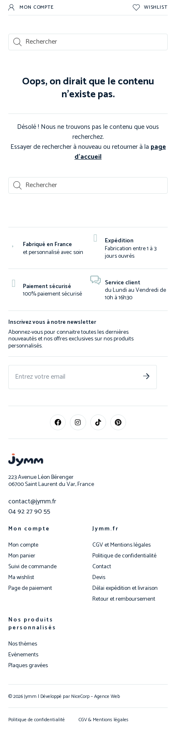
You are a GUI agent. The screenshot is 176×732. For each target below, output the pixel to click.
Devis (98, 578)
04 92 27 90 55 (29, 511)
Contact (101, 567)
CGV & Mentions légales (104, 720)
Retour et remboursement (123, 599)
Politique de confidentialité (124, 556)
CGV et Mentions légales (121, 545)
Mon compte (29, 529)
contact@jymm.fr (32, 501)
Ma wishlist (21, 578)
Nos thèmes (22, 644)
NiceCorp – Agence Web (95, 696)
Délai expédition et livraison (125, 588)
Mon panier (21, 556)
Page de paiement (30, 588)
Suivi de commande (32, 567)
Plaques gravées (28, 666)
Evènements (23, 655)
